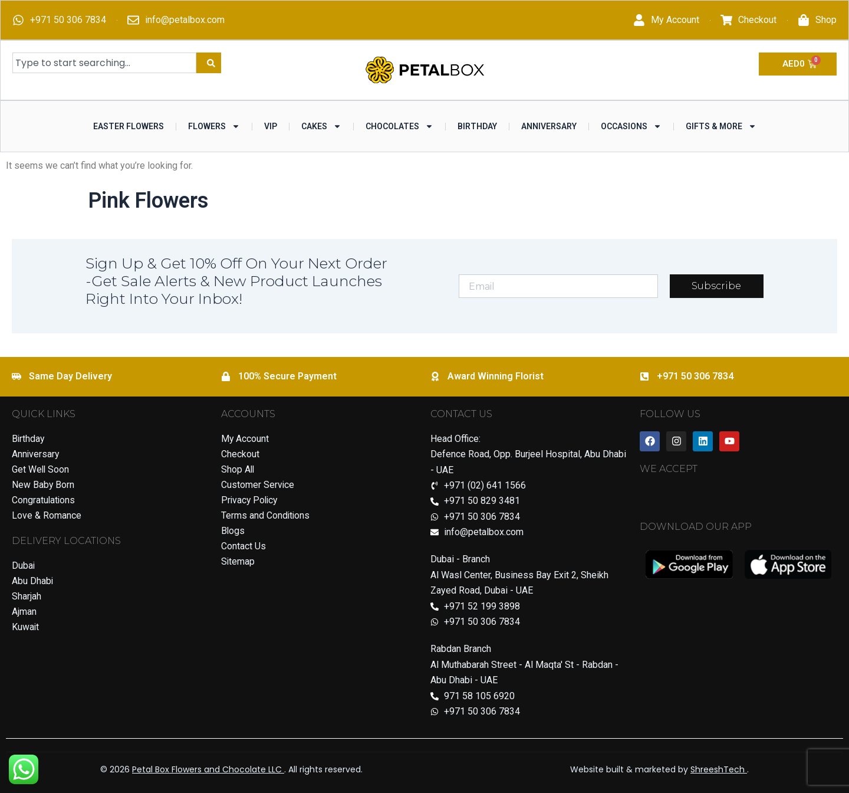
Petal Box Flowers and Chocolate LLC (208, 769)
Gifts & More (721, 126)
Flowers (214, 126)
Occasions (631, 126)
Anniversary (549, 126)
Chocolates (399, 126)
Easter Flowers (128, 126)
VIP (270, 126)
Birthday (477, 126)
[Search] (208, 63)
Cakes (321, 126)
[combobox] (104, 63)
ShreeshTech (718, 769)
